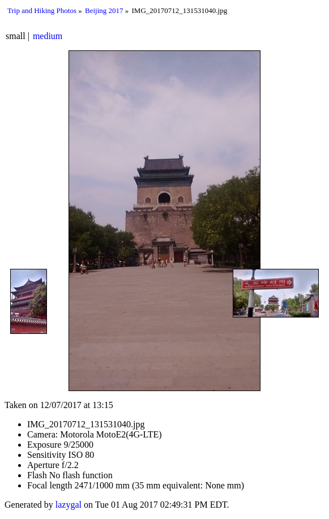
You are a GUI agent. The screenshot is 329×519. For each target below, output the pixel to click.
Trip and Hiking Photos (41, 10)
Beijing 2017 (104, 10)
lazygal (68, 504)
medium (47, 36)
